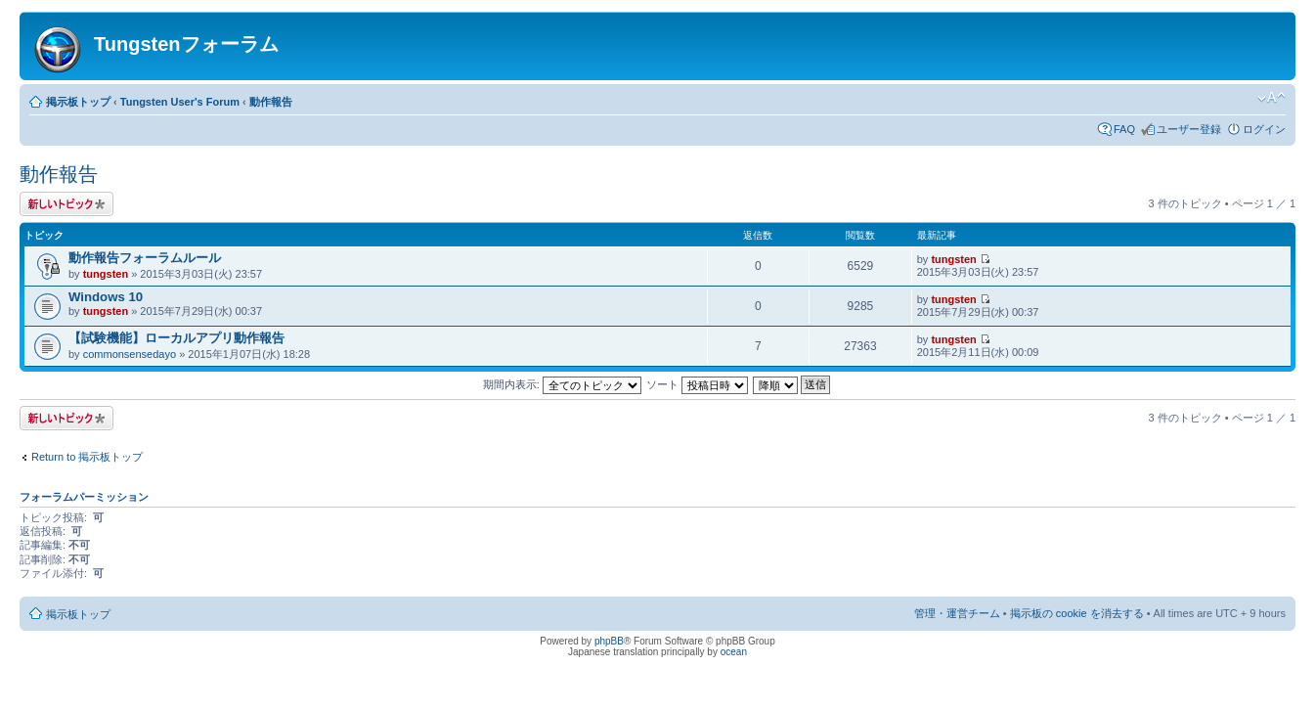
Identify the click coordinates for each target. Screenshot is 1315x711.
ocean (734, 651)
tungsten (105, 274)
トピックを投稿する (66, 204)
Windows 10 (105, 296)
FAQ (1124, 129)
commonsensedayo (129, 354)
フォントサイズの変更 (1271, 98)
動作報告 (270, 102)
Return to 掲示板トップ (87, 457)
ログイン (1264, 129)
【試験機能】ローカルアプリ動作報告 (176, 338)
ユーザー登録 (1189, 129)
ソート (697, 384)
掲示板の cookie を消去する (1077, 613)
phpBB (609, 641)
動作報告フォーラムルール (144, 257)
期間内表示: (562, 384)
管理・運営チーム (957, 613)
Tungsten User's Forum (180, 102)
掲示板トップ (78, 102)
